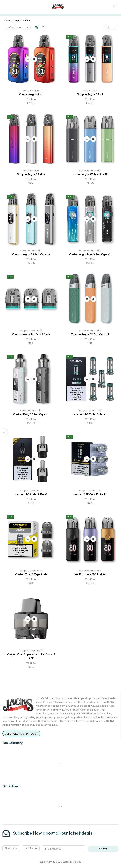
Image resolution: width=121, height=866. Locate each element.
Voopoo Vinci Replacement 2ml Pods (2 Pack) (31, 656)
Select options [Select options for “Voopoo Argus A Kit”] (28, 59)
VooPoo (31, 99)
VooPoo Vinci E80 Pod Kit (90, 574)
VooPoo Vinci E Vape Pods (31, 574)
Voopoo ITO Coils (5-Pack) (90, 414)
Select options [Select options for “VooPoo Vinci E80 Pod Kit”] (87, 539)
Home (7, 20)
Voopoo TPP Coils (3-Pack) (90, 494)
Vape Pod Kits (31, 90)
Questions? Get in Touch (21, 734)
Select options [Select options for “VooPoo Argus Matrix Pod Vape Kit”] (87, 219)
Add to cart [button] (28, 619)
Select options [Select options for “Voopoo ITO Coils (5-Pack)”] (87, 379)
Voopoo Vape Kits (90, 170)
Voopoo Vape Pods (31, 330)
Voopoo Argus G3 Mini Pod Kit (90, 174)
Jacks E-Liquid (71, 861)
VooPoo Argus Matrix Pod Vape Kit (90, 254)
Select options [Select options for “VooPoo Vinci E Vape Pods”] (28, 539)
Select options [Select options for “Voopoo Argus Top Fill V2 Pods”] (28, 299)
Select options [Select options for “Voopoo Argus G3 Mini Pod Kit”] (87, 139)
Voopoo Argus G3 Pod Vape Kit (31, 254)
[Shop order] (17, 27)
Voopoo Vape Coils (90, 410)
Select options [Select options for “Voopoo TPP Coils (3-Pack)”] (87, 459)
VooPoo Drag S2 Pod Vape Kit (31, 414)
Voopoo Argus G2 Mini (31, 174)
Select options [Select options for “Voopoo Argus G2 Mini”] (28, 139)
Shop (16, 20)
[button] (116, 6)
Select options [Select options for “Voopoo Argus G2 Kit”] (87, 59)
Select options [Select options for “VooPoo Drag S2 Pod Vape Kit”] (28, 379)
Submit (103, 848)
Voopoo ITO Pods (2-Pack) (31, 494)
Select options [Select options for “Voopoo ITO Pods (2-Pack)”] (28, 459)
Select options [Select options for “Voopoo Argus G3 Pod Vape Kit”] (28, 219)
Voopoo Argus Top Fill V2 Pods (31, 334)
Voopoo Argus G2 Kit (90, 94)
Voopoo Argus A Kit (31, 94)
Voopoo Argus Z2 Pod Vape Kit (90, 334)
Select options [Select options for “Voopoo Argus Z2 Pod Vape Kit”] (87, 299)
